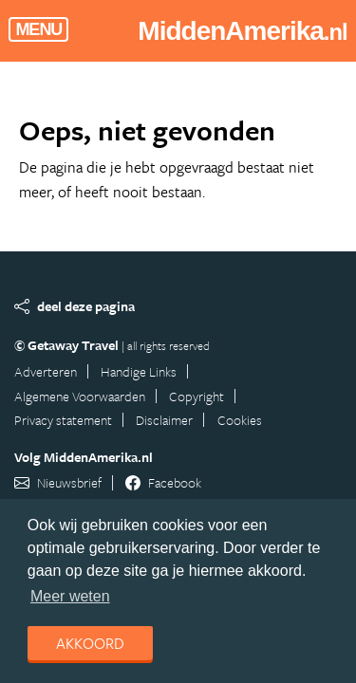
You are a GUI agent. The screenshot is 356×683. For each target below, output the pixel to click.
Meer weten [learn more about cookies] (70, 596)
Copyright (196, 396)
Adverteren (45, 371)
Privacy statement (63, 420)
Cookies (239, 420)
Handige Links (139, 371)
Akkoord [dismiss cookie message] (90, 643)
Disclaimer (164, 420)
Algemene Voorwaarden (79, 396)
